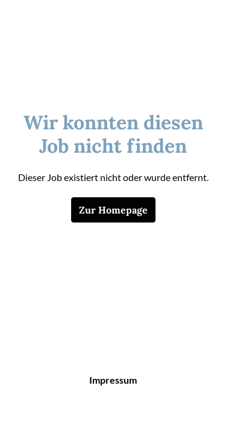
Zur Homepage (113, 210)
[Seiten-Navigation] (199, 24)
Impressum (113, 379)
